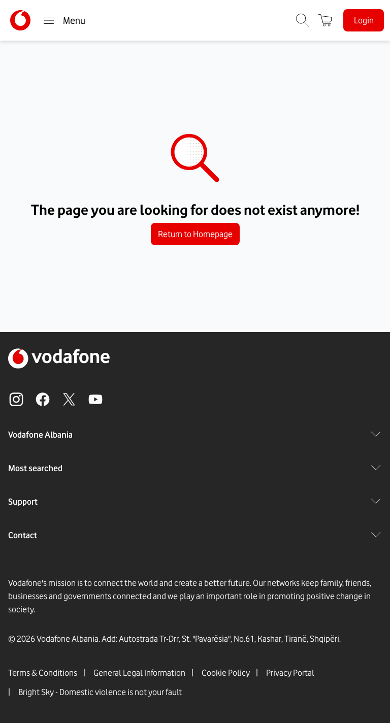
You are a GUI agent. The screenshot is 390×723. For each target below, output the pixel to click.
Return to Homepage (195, 234)
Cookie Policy (226, 673)
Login (364, 20)
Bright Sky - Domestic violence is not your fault (100, 692)
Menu (64, 20)
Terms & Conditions (42, 673)
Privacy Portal (290, 673)
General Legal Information (139, 673)
